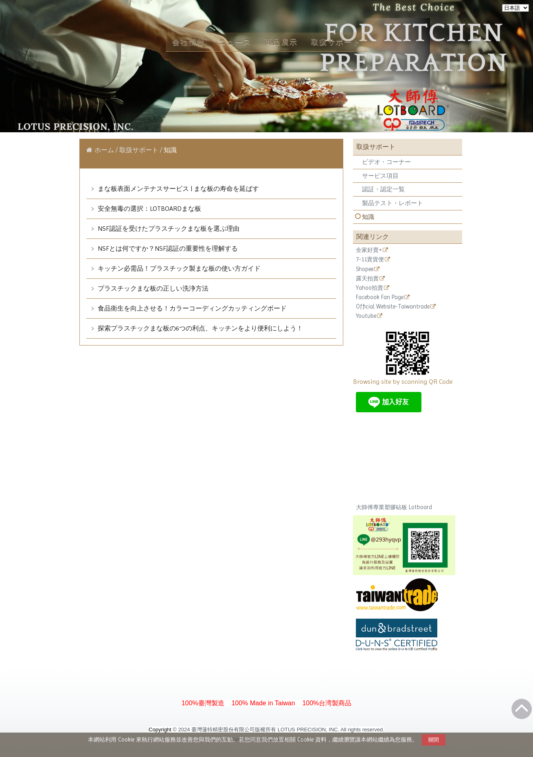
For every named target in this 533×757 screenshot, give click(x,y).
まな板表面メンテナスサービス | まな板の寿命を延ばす (177, 189)
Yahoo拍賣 (369, 288)
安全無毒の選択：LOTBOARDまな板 (148, 208)
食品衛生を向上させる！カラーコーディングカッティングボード (191, 308)
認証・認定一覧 (383, 189)
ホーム (104, 150)
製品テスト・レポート (392, 203)
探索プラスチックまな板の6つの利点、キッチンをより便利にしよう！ (199, 328)
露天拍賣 (367, 279)
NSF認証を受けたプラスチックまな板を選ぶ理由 (167, 228)
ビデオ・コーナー (386, 162)
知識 (368, 217)
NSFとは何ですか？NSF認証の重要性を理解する (167, 248)
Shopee (364, 269)
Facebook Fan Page (380, 297)
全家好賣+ (369, 250)
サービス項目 (380, 175)
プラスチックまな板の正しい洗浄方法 (152, 288)
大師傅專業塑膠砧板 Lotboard (394, 507)
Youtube (366, 316)
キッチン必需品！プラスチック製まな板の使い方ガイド (178, 268)
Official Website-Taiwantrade (393, 307)
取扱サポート (139, 150)
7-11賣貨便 (370, 259)
